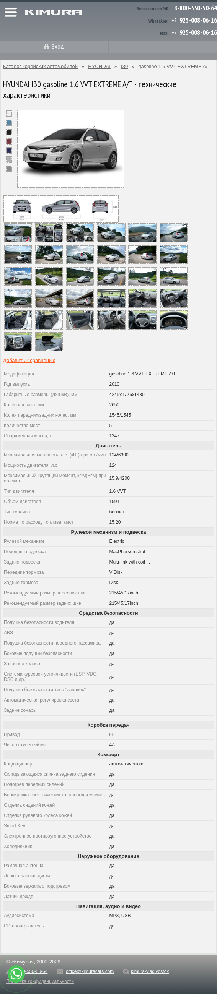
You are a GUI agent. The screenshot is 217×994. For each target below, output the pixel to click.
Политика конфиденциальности (40, 981)
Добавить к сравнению (29, 360)
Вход (58, 46)
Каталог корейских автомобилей (40, 66)
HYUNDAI (99, 66)
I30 (124, 66)
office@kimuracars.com (90, 971)
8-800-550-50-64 (195, 8)
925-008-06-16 (198, 20)
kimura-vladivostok (150, 971)
